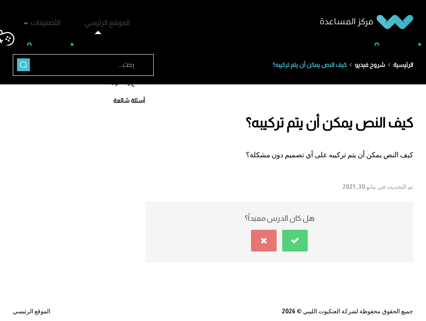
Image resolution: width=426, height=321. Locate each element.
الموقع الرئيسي (85, 20)
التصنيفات (38, 20)
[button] (295, 236)
